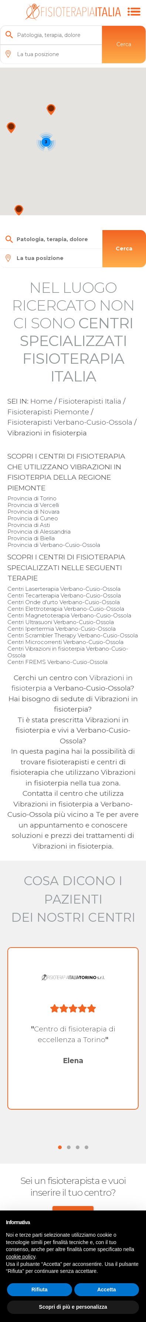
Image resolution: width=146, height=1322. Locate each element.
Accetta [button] (106, 1289)
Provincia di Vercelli (33, 504)
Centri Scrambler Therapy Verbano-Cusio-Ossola (72, 635)
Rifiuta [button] (39, 1289)
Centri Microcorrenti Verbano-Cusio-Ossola (65, 641)
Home (41, 401)
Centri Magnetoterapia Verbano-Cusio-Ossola (69, 615)
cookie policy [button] (20, 1257)
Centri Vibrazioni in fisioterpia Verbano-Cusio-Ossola (67, 652)
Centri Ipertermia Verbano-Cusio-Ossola (61, 628)
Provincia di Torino (32, 498)
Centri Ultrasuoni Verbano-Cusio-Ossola (60, 622)
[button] (51, 109)
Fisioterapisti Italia (89, 401)
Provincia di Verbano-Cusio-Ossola (53, 544)
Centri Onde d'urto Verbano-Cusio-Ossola (63, 602)
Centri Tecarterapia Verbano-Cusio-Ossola (64, 595)
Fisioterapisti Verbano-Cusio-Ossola (69, 422)
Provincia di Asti (28, 524)
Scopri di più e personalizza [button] (73, 1307)
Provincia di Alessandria (39, 531)
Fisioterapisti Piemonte (48, 412)
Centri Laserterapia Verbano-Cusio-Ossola (63, 588)
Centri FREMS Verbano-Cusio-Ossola (57, 661)
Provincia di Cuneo (32, 518)
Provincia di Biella (31, 538)
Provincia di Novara (33, 511)
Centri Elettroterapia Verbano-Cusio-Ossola (65, 608)
